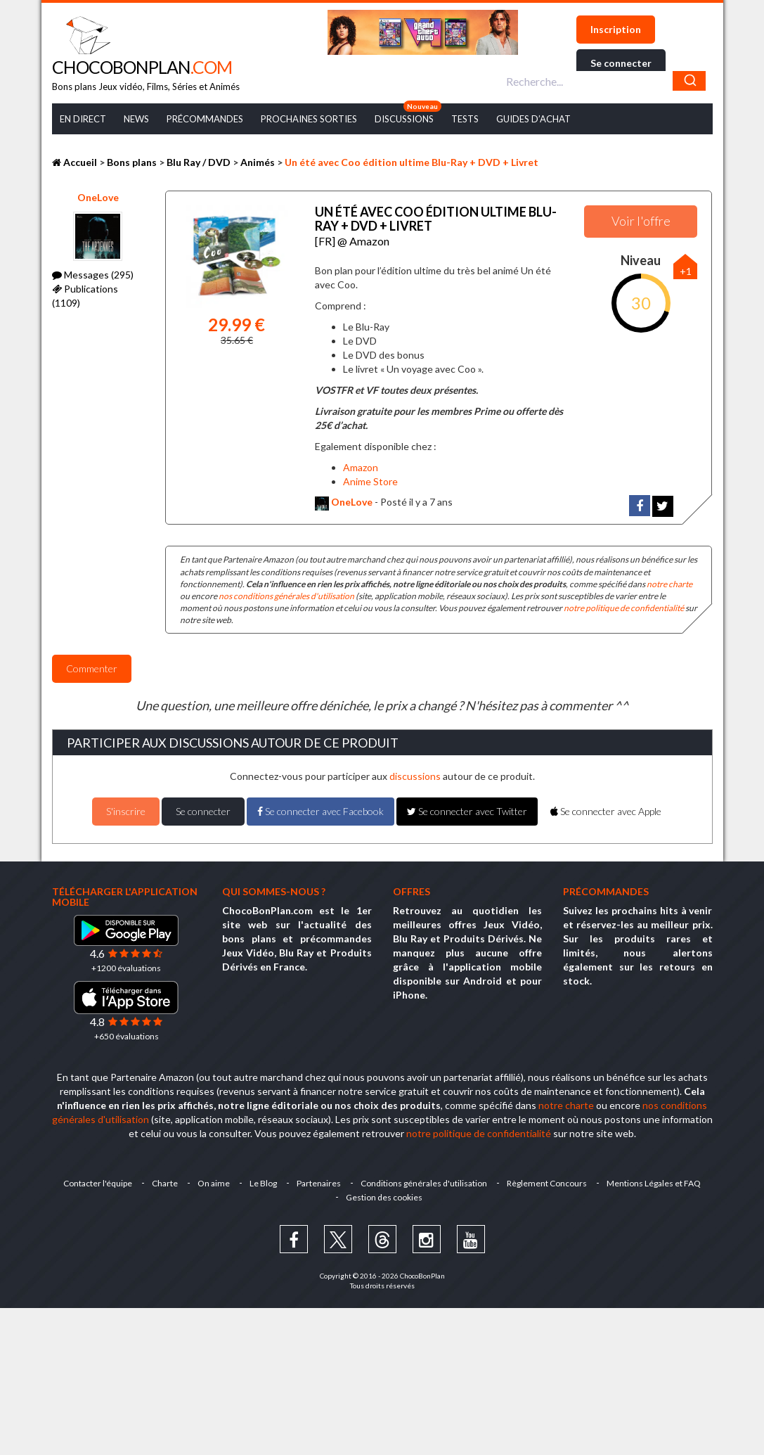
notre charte (669, 584)
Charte (165, 1183)
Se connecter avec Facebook (320, 811)
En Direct (83, 118)
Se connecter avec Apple (605, 811)
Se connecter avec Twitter (467, 811)
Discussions (404, 118)
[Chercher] (689, 81)
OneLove (98, 197)
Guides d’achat (533, 118)
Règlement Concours (547, 1183)
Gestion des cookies (384, 1197)
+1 (686, 271)
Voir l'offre (641, 221)
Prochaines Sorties (309, 118)
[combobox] (604, 81)
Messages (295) (93, 275)
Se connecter (621, 63)
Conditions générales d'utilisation (424, 1183)
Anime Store (370, 481)
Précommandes (205, 118)
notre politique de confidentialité (624, 608)
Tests (465, 118)
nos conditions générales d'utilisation (286, 596)
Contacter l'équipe (97, 1183)
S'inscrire (125, 811)
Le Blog (263, 1183)
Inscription (615, 29)
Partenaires (319, 1183)
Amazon (360, 467)
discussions (415, 776)
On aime (214, 1183)
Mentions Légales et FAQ (654, 1183)
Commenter (91, 668)
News (136, 118)
